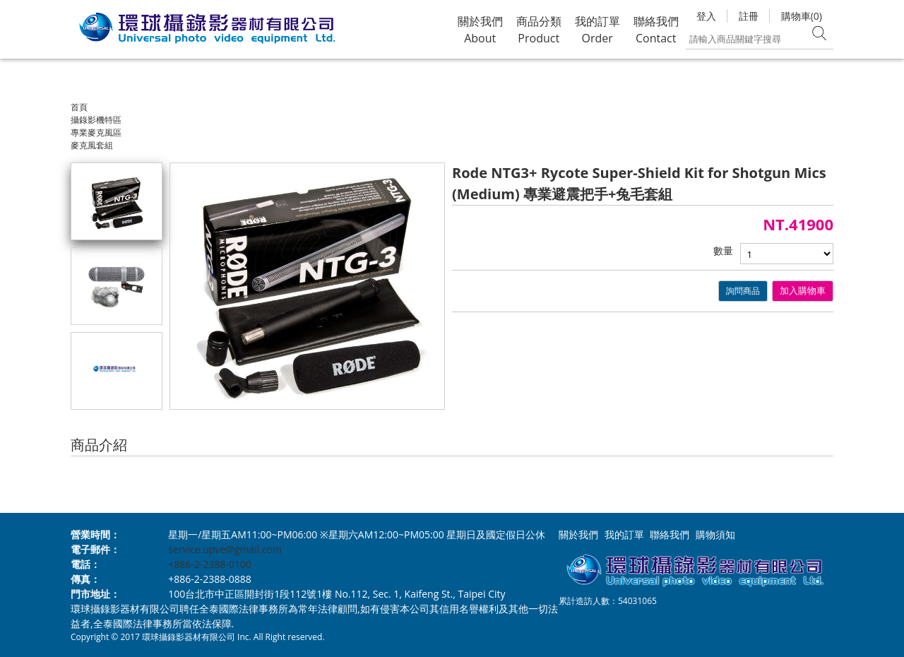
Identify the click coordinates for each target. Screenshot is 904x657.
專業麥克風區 (96, 132)
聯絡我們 (669, 534)
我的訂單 (624, 534)
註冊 (749, 16)
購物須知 (715, 534)
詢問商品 (743, 291)
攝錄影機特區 (96, 120)
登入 (706, 16)
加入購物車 (803, 290)
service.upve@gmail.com (225, 549)
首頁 (79, 107)
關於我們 (578, 534)
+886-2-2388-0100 (209, 564)
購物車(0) (801, 16)
